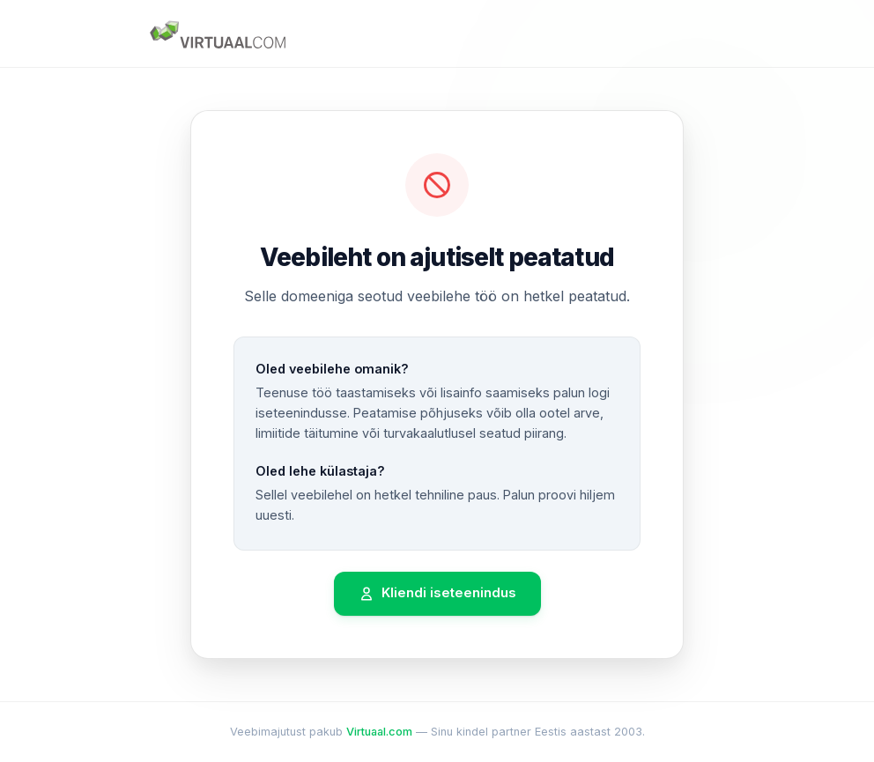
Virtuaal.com (379, 731)
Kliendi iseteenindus (437, 593)
